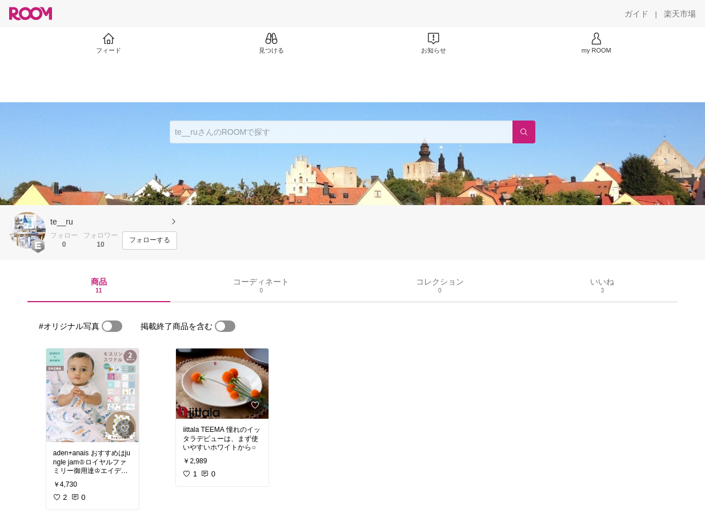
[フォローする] (149, 240)
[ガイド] (636, 14)
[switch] (112, 326)
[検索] (523, 132)
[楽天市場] (680, 14)
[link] (92, 395)
